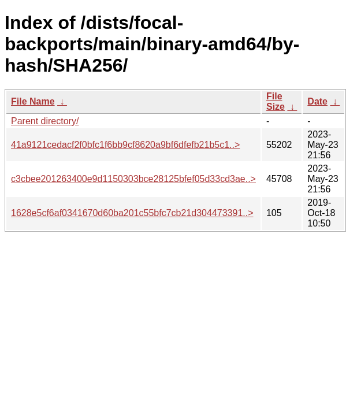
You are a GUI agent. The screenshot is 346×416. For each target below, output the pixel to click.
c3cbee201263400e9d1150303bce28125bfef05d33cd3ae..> (133, 179)
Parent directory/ (45, 121)
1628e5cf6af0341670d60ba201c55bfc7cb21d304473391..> (132, 213)
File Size (275, 101)
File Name (33, 101)
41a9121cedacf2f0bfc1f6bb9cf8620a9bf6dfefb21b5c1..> (125, 145)
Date (317, 101)
